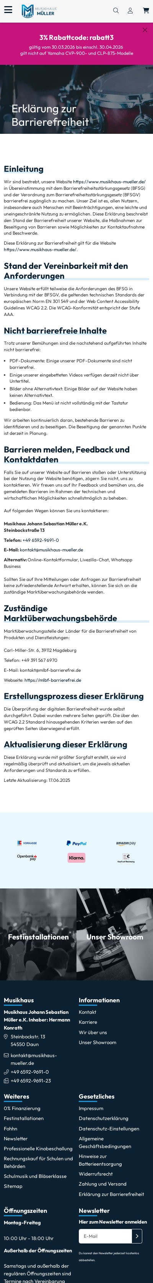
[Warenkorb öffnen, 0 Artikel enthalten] (146, 11)
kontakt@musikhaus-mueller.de (51, 544)
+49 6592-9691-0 (41, 534)
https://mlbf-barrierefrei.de (52, 674)
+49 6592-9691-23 (31, 1075)
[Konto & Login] (130, 11)
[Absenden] (137, 1230)
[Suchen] (116, 11)
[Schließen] (145, 29)
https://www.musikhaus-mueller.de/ (109, 176)
